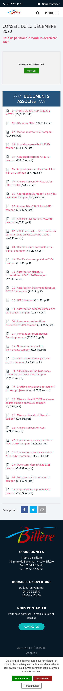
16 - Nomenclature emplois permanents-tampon (26, 348)
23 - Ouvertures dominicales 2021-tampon (28, 466)
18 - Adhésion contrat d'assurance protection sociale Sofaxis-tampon (28, 374)
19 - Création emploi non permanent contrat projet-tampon (30, 388)
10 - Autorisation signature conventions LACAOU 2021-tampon (26, 275)
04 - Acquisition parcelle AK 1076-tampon (28, 158)
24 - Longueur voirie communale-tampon (28, 479)
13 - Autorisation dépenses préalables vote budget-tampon (30, 310)
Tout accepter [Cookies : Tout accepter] (21, 678)
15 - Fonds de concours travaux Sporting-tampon (26, 335)
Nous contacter (48, 4)
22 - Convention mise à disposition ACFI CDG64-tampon (29, 442)
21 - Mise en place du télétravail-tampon (27, 417)
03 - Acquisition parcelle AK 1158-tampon (28, 146)
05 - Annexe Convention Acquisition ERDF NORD (29, 183)
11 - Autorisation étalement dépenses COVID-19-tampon (30, 289)
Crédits (31, 653)
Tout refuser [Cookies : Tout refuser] (42, 678)
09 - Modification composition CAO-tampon (29, 261)
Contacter (31, 626)
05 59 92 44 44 (34, 565)
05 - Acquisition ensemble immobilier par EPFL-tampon (30, 171)
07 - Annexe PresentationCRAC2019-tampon (29, 220)
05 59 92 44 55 (34, 569)
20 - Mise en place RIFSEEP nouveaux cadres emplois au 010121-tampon (30, 403)
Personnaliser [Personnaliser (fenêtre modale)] (31, 685)
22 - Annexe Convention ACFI (25, 429)
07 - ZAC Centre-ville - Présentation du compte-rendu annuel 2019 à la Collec (31, 235)
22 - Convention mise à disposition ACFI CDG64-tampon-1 (29, 454)
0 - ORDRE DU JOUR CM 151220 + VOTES (28, 112)
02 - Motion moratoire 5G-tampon (29, 133)
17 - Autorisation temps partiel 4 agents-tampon (28, 360)
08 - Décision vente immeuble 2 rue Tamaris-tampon (29, 249)
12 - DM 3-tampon (27, 300)
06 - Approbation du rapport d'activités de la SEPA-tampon (31, 195)
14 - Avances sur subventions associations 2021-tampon (30, 323)
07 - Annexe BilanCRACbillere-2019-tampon (29, 208)
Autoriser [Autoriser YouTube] (31, 70)
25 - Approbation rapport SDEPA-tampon (28, 491)
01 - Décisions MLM (29, 123)
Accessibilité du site (31, 647)
